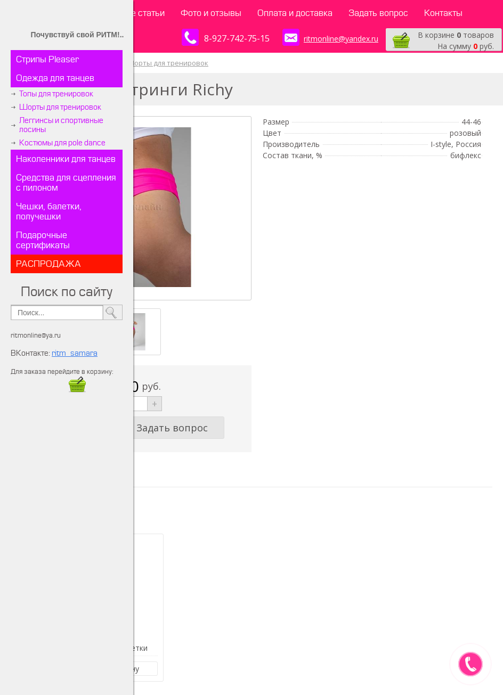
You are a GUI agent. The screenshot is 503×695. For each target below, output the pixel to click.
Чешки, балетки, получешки (49, 211)
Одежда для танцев (55, 78)
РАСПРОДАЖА (48, 264)
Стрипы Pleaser (47, 59)
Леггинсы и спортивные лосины (61, 125)
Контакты (443, 13)
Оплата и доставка (294, 13)
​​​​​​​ (77, 389)
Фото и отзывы (211, 13)
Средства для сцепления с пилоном (66, 183)
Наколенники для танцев (66, 159)
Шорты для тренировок (60, 107)
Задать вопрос (378, 13)
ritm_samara (75, 353)
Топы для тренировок (56, 94)
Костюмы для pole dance (62, 143)
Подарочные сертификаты (43, 240)
